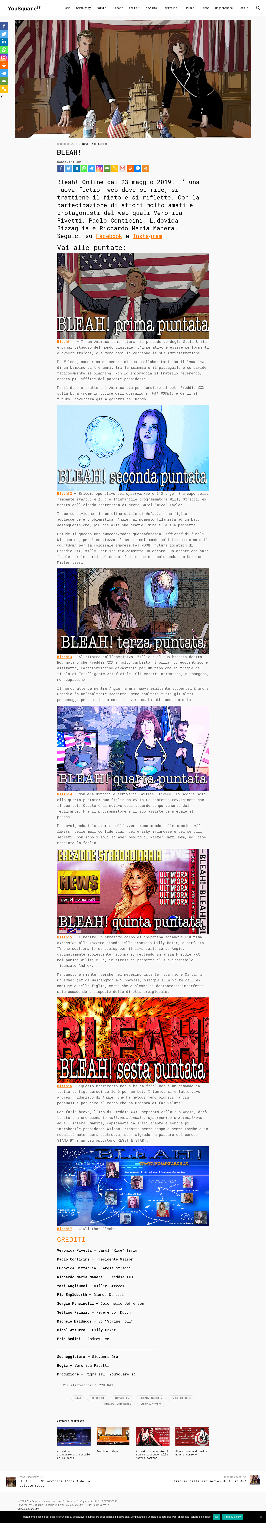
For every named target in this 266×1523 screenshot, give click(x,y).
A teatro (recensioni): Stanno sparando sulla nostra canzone (153, 1454)
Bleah (78, 1398)
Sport (119, 8)
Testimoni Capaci (109, 1451)
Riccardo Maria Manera (117, 1404)
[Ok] (261, 1517)
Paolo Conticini (181, 1398)
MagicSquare (224, 8)
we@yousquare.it (28, 1508)
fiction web (97, 1398)
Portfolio (170, 8)
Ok (217, 1516)
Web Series (100, 144)
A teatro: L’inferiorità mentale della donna (73, 1454)
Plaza (190, 8)
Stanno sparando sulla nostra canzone (191, 1452)
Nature (101, 8)
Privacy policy (233, 1516)
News (206, 8)
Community (83, 8)
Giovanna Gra (121, 1398)
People (243, 8)
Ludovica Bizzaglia (151, 1398)
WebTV (133, 8)
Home (67, 8)
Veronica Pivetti (151, 1404)
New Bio (151, 8)
